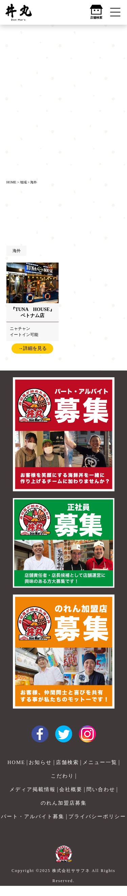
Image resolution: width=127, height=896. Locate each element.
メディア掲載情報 (32, 789)
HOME (11, 182)
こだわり (62, 776)
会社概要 (70, 789)
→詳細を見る (32, 348)
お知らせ (40, 762)
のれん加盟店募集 (64, 803)
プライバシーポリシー (97, 816)
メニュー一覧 (100, 762)
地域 (23, 182)
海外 (33, 182)
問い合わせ (100, 789)
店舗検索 (67, 762)
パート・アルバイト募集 (32, 816)
